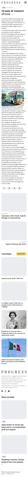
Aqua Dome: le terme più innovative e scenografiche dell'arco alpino (13, 427)
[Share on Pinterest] (14, 188)
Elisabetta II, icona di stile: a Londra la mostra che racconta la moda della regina (13, 333)
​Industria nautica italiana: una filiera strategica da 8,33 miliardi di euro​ (13, 361)
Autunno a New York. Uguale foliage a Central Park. (13, 217)
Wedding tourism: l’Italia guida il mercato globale (12, 460)
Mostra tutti (21, 254)
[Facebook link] (2, 391)
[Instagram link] (5, 391)
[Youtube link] (9, 391)
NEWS (4, 7)
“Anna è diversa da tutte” (16, 244)
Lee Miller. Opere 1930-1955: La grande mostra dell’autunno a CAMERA (12, 305)
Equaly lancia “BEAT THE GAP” (12, 278)
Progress (8, 472)
